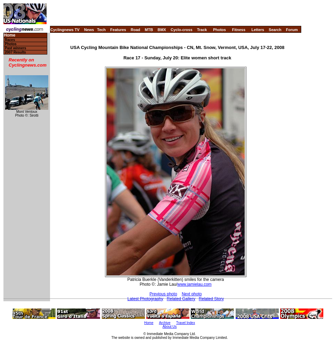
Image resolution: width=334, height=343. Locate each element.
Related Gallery (181, 298)
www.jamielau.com (194, 284)
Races (10, 40)
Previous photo (163, 294)
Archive (164, 323)
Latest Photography (145, 298)
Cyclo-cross (182, 30)
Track (202, 30)
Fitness (238, 30)
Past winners (15, 48)
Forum (292, 30)
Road (135, 30)
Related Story (211, 298)
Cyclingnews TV (64, 30)
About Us (170, 327)
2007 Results (15, 52)
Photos (219, 30)
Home (9, 35)
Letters (258, 30)
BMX (162, 30)
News (89, 30)
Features (118, 30)
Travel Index (185, 323)
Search (275, 30)
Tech (101, 30)
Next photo (192, 294)
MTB (149, 30)
